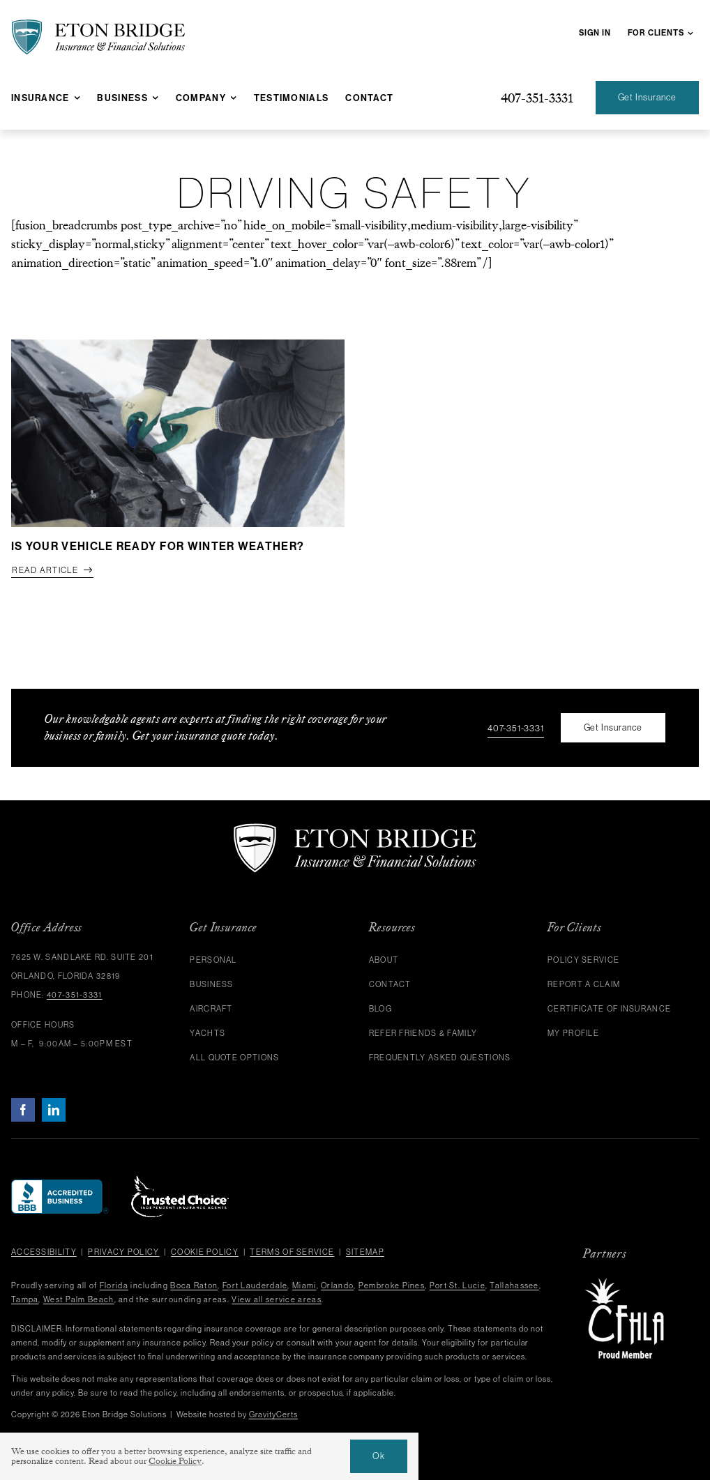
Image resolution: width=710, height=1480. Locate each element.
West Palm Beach (78, 1299)
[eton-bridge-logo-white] (355, 829)
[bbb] (60, 1185)
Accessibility (44, 1252)
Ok (378, 1456)
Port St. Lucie (457, 1285)
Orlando (337, 1285)
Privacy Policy (123, 1252)
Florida (114, 1285)
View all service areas (277, 1299)
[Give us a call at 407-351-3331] (537, 98)
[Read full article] (52, 571)
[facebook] (23, 1110)
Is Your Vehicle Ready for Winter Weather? (157, 546)
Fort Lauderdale (255, 1285)
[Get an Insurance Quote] (647, 97)
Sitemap (365, 1252)
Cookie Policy (205, 1252)
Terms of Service (292, 1252)
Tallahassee (514, 1285)
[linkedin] (54, 1110)
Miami (304, 1285)
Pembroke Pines (391, 1285)
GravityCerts (274, 1414)
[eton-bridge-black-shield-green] (98, 25)
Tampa (25, 1299)
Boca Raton (194, 1285)
